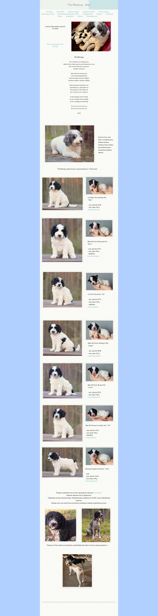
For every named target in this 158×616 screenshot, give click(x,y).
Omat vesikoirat (103, 12)
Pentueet (100, 14)
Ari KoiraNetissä (91, 437)
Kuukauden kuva (91, 16)
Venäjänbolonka (88, 14)
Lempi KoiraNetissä (94, 356)
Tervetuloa (49, 12)
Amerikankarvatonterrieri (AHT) (68, 14)
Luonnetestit (70, 16)
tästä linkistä (97, 493)
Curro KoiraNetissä (94, 397)
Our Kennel (60, 12)
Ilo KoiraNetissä (93, 307)
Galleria (80, 16)
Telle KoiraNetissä (93, 210)
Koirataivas (109, 14)
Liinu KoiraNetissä (91, 481)
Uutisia (59, 16)
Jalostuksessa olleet (47, 14)
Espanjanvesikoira (89, 12)
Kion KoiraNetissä (93, 256)
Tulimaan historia (74, 12)
